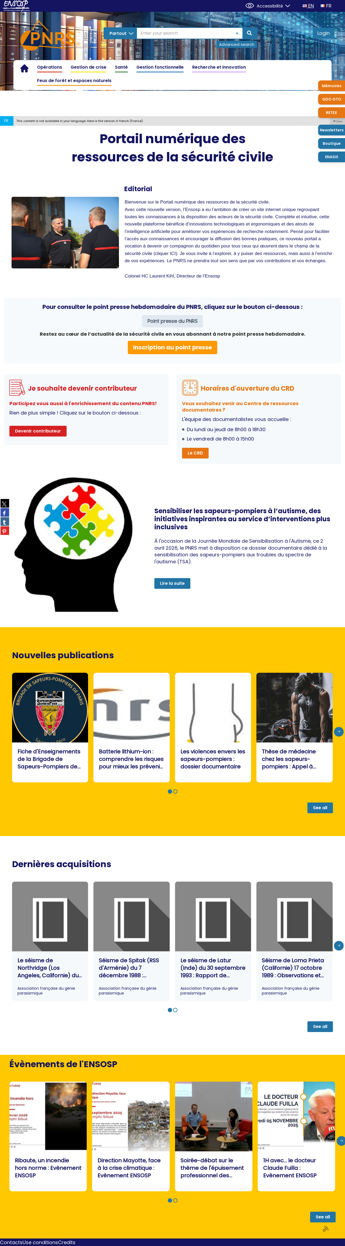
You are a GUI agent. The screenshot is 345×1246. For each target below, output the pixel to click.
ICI (173, 253)
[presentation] (339, 732)
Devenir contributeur (38, 431)
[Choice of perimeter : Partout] (122, 33)
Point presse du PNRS (172, 321)
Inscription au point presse (172, 347)
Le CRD (195, 453)
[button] (337, 121)
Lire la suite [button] (172, 583)
